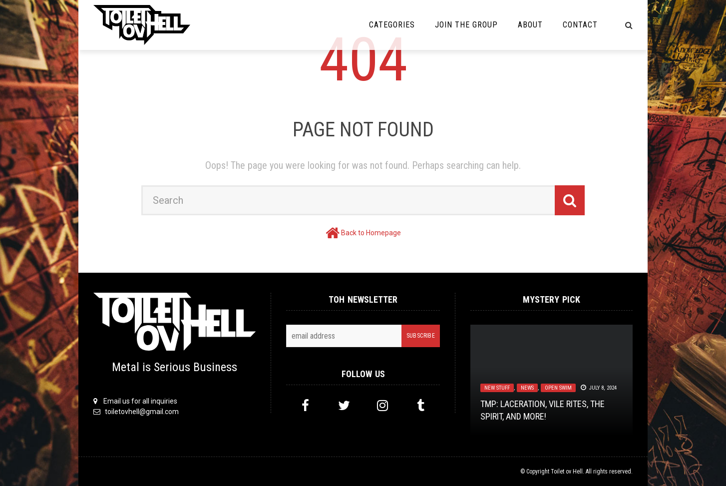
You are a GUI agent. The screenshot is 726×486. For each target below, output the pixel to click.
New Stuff (497, 388)
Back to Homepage (371, 233)
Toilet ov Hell (567, 471)
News (527, 388)
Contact (580, 24)
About (530, 24)
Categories (392, 24)
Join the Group (466, 24)
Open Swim (558, 388)
